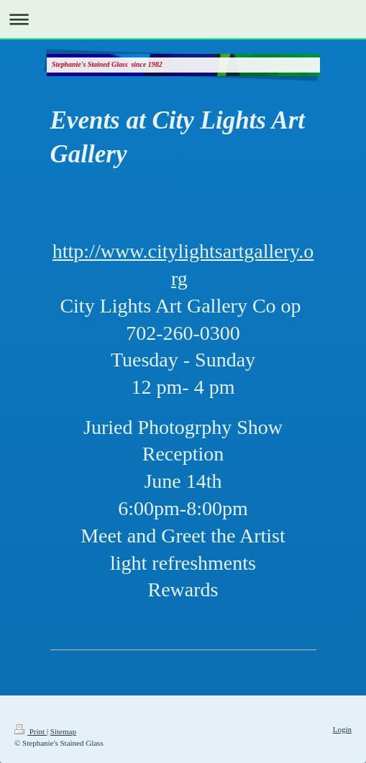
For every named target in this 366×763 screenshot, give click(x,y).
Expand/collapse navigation (183, 19)
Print (30, 731)
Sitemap (63, 731)
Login (342, 729)
